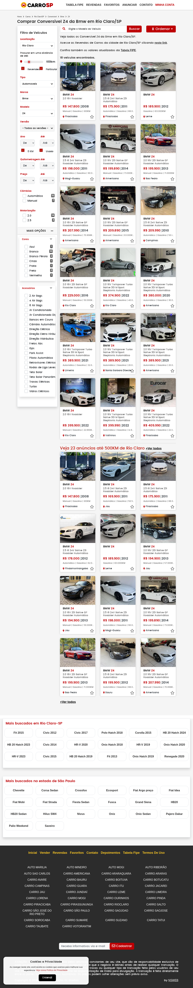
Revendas (93, 4)
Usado (50, 151)
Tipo (22, 77)
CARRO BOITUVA (116, 879)
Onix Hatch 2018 (112, 744)
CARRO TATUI (156, 918)
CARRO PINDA (155, 897)
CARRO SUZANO (116, 918)
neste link (158, 42)
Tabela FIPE (127, 50)
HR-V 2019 (143, 744)
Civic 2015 (49, 756)
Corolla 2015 (143, 732)
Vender (45, 852)
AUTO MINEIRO (77, 867)
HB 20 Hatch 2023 (18, 744)
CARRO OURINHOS (116, 897)
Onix (112, 813)
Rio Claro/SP (39, 17)
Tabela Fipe (74, 4)
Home (19, 17)
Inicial (32, 852)
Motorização (27, 210)
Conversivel (52, 17)
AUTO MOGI (116, 867)
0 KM (30, 151)
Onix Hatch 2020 (174, 744)
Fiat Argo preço (143, 790)
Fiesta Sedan (80, 801)
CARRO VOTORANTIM (76, 924)
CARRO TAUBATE (37, 924)
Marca (24, 92)
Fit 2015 (19, 732)
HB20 (174, 801)
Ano (22, 136)
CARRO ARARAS (156, 873)
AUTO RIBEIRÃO (156, 867)
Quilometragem (30, 159)
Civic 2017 (81, 732)
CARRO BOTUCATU (156, 879)
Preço (23, 174)
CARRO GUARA (76, 885)
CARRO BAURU (77, 879)
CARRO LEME (116, 891)
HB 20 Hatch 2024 (174, 732)
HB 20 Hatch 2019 (80, 756)
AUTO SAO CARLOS (37, 873)
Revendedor (35, 69)
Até (42, 136)
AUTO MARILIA (37, 867)
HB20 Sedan (19, 813)
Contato (146, 4)
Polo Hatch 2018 (112, 732)
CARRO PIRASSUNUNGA (77, 903)
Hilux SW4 (49, 813)
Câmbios (25, 191)
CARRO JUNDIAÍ (76, 891)
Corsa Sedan (49, 790)
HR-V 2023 (18, 756)
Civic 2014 (49, 744)
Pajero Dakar (174, 813)
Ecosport (112, 790)
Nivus (81, 813)
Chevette (19, 790)
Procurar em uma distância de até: (36, 54)
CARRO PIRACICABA (37, 903)
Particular (51, 69)
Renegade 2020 (174, 756)
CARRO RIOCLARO (116, 903)
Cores (25, 239)
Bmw (62, 17)
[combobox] (37, 45)
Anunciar (129, 4)
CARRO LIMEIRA (156, 891)
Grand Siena (143, 801)
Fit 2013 (112, 756)
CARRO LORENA (37, 897)
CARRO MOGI (77, 897)
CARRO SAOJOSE (156, 909)
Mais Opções (36, 231)
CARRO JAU (37, 891)
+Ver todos (153, 448)
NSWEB (173, 978)
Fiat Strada (50, 801)
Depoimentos (110, 852)
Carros (28, 17)
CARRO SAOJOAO (116, 909)
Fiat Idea (174, 790)
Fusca (112, 801)
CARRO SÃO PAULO (77, 909)
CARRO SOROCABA (37, 918)
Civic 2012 (49, 732)
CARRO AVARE (37, 879)
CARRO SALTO (156, 903)
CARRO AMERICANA (76, 873)
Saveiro (50, 825)
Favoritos (112, 4)
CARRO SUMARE (76, 918)
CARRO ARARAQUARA (116, 873)
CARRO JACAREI (156, 885)
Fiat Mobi (19, 801)
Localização (27, 39)
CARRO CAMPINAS (37, 885)
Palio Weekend (18, 825)
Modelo (24, 107)
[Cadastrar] (122, 944)
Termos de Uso (153, 852)
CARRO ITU (116, 885)
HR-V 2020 (81, 744)
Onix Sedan (143, 813)
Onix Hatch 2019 (143, 756)
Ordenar (161, 29)
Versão (24, 121)
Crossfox (81, 790)
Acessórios (28, 288)
